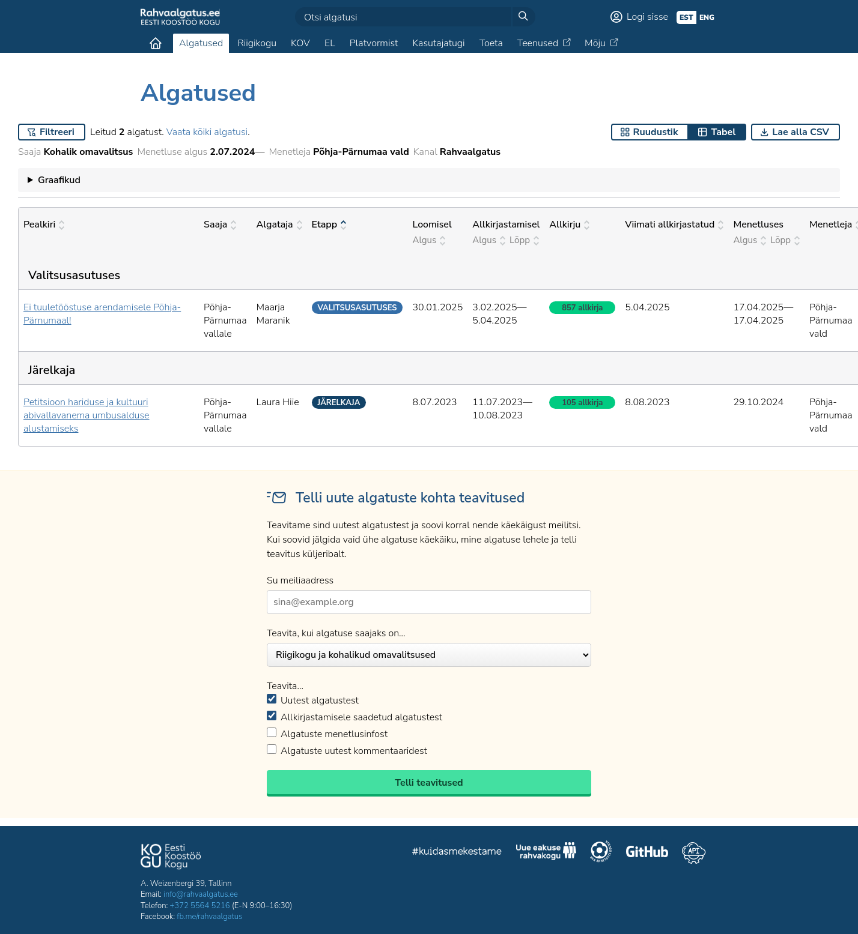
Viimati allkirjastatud (674, 224)
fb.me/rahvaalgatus (209, 916)
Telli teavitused (429, 782)
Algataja (279, 224)
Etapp (329, 224)
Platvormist (374, 43)
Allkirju (569, 224)
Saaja (220, 224)
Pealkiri (43, 224)
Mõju (595, 43)
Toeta (491, 43)
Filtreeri (57, 132)
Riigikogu (256, 43)
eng (706, 17)
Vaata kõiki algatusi (207, 132)
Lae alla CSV (800, 132)
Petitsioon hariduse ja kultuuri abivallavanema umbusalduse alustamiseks (86, 415)
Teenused (537, 43)
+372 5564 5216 (200, 905)
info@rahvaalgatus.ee (200, 894)
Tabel (723, 132)
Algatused (201, 43)
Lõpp (524, 240)
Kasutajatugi (438, 43)
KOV (300, 43)
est (686, 17)
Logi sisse (647, 16)
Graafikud (59, 180)
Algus (428, 240)
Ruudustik (655, 132)
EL (329, 43)
